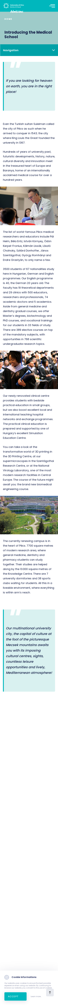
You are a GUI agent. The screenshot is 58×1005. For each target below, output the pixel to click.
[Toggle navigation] (54, 6)
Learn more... (36, 996)
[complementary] (51, 998)
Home (8, 19)
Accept (13, 996)
